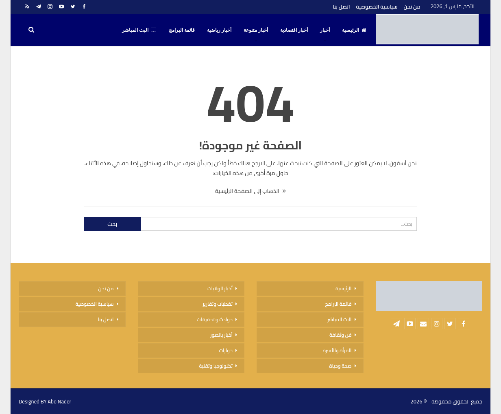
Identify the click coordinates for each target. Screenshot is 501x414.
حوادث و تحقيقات (215, 319)
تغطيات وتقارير (218, 304)
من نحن (412, 6)
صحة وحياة (340, 365)
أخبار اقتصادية (294, 30)
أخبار (325, 30)
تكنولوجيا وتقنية (216, 365)
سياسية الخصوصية (377, 6)
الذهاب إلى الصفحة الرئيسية (250, 191)
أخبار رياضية (219, 30)
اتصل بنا (341, 6)
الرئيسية (354, 30)
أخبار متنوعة (256, 30)
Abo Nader (59, 401)
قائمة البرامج (182, 30)
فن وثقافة (340, 335)
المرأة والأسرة (337, 350)
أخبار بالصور (221, 335)
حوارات (226, 350)
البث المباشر (139, 30)
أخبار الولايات (220, 288)
